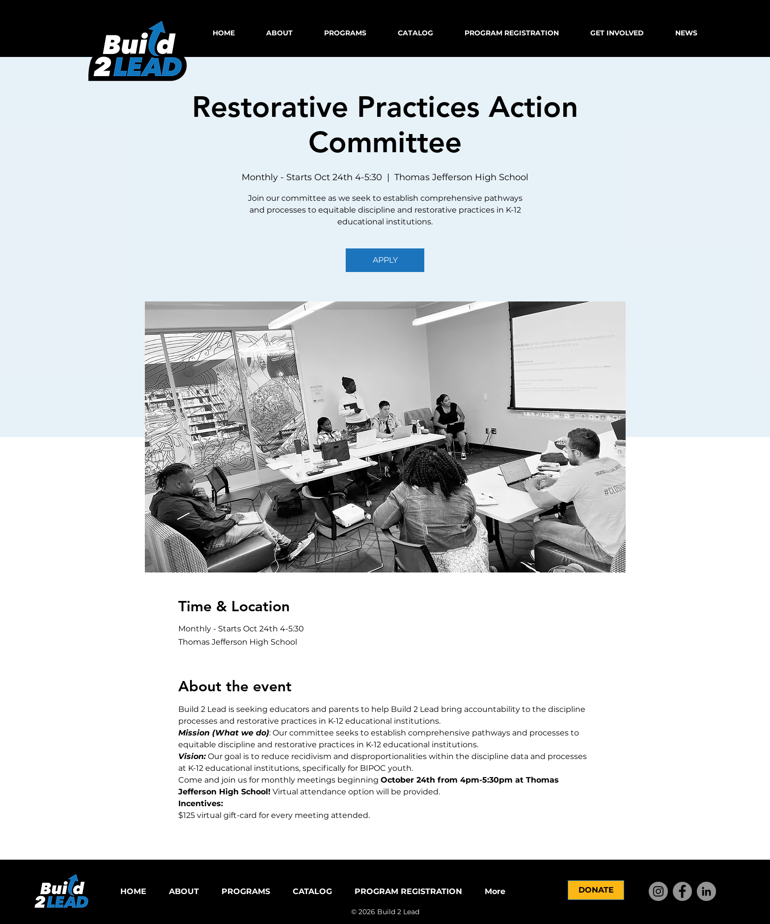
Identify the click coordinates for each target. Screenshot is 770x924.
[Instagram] (658, 891)
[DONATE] (596, 890)
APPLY (385, 260)
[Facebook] (682, 891)
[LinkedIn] (706, 891)
